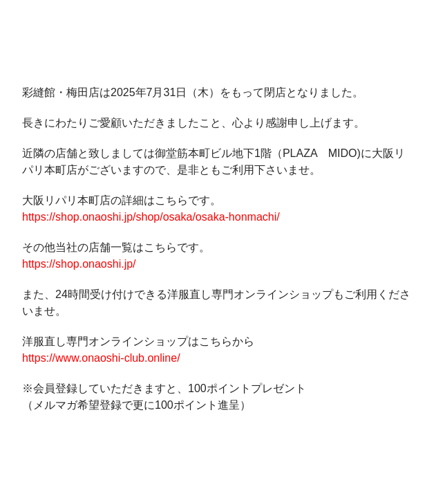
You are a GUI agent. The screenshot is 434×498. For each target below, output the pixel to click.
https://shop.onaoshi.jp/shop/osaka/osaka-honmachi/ (151, 217)
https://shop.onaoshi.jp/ (79, 264)
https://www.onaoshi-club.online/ (101, 358)
